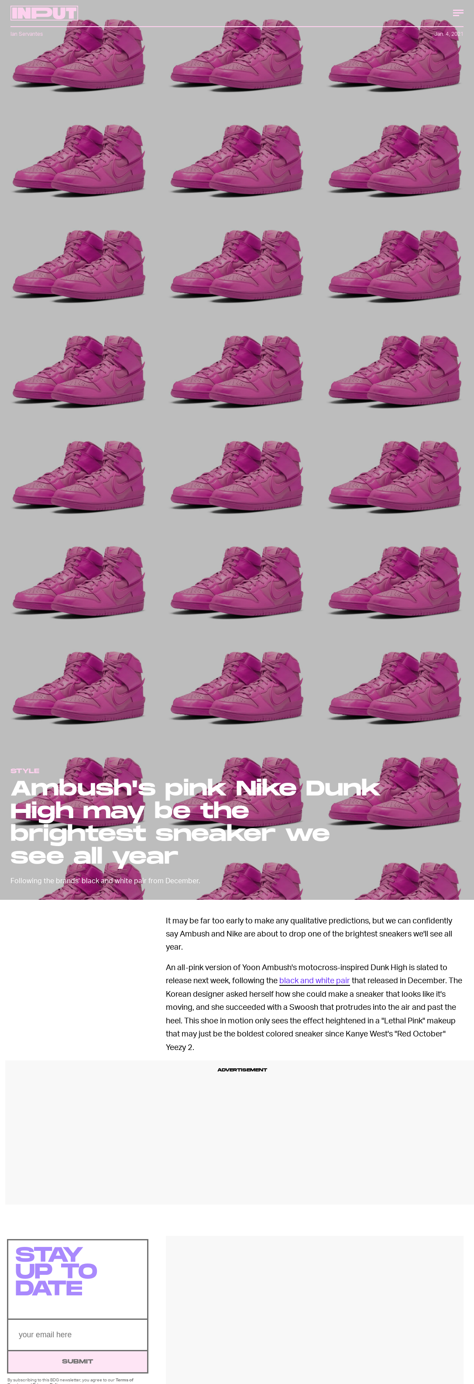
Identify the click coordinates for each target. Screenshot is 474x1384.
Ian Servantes (26, 34)
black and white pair (314, 980)
